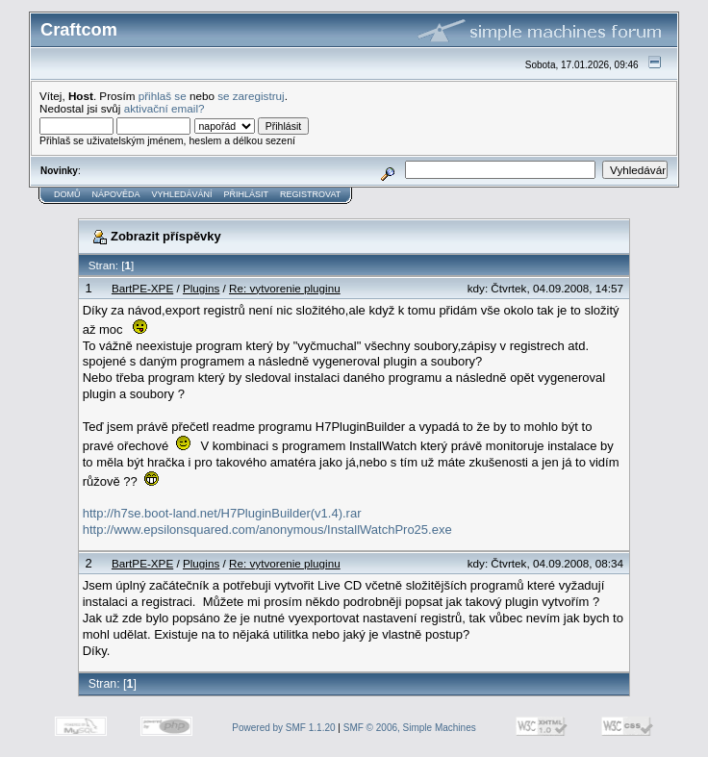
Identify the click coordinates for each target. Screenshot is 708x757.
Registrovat (310, 194)
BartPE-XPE (142, 288)
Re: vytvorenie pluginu (285, 288)
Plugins (201, 288)
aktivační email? (164, 108)
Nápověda (116, 194)
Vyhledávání (182, 194)
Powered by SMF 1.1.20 (283, 727)
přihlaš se (163, 95)
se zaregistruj (251, 95)
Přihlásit (246, 194)
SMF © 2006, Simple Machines (409, 727)
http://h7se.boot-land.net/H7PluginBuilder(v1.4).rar (222, 513)
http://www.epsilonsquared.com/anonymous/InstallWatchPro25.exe (267, 529)
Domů (67, 194)
